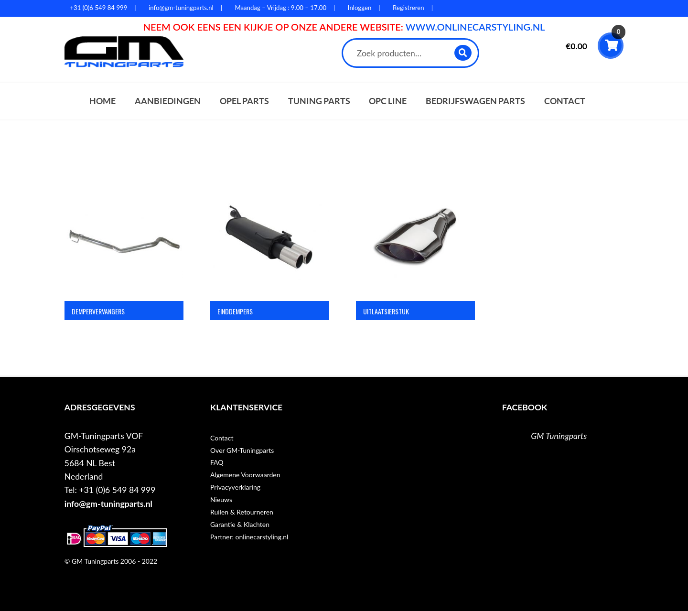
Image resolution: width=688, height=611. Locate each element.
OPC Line (388, 101)
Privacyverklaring (235, 487)
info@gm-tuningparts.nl (108, 504)
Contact (564, 101)
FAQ (217, 462)
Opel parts (244, 101)
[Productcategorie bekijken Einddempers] (269, 256)
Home (102, 101)
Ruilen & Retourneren (241, 512)
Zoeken (463, 52)
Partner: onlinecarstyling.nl (249, 537)
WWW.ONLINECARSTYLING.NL (475, 26)
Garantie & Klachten (239, 524)
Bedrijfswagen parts (475, 101)
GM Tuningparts (559, 436)
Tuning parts (319, 101)
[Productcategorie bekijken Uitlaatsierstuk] (415, 256)
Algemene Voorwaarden (245, 475)
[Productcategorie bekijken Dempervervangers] (123, 256)
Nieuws (221, 499)
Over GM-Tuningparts (242, 450)
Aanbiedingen (168, 101)
